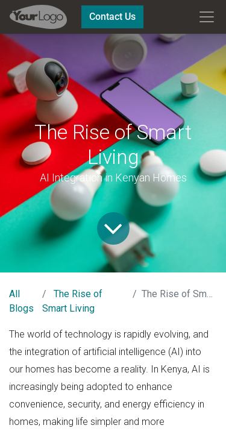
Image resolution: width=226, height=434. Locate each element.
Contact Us (112, 16)
